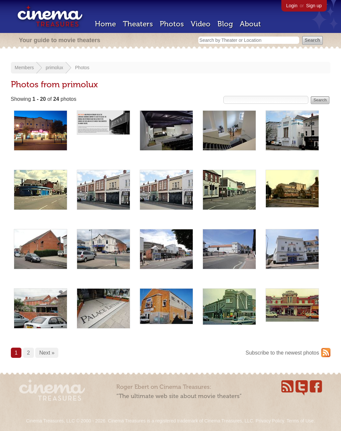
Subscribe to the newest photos (282, 353)
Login (292, 5)
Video (201, 23)
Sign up (314, 5)
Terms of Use (299, 420)
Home (105, 23)
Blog (225, 23)
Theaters (138, 23)
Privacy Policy (270, 420)
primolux (54, 67)
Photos (172, 23)
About (250, 23)
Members (24, 67)
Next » (46, 353)
